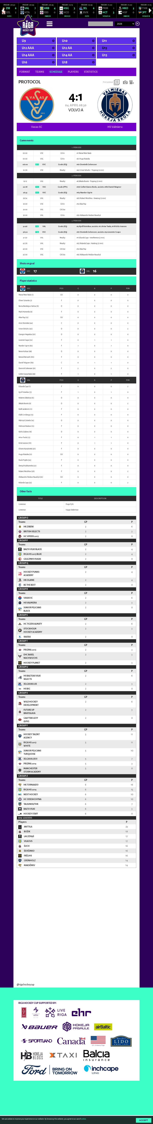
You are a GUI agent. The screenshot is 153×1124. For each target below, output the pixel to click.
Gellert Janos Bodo (88, 187)
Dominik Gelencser (88, 164)
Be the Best (30, 585)
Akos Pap (82, 204)
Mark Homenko (24, 312)
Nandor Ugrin (86, 193)
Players (73, 71)
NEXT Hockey (31, 794)
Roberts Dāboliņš (25, 398)
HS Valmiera (114, 126)
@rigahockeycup (25, 1027)
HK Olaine (29, 580)
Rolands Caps (85, 243)
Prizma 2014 (30, 764)
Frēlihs (28, 856)
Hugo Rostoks (84, 159)
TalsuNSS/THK (31, 804)
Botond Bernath (24, 357)
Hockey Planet (32, 663)
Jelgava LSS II (30, 759)
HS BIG (27, 689)
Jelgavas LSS (30, 684)
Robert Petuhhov (86, 198)
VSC (25, 288)
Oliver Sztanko (24, 300)
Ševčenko (29, 851)
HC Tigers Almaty (33, 624)
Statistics (91, 71)
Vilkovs (28, 841)
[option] (9, 10)
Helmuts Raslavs (25, 426)
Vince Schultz (85, 170)
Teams (39, 71)
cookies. (83, 1119)
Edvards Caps (83, 238)
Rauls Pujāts (23, 460)
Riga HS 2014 (30, 789)
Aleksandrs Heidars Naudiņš (90, 215)
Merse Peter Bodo (85, 153)
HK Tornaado (31, 785)
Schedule (56, 71)
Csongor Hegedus (25, 334)
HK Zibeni (29, 527)
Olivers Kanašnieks (25, 449)
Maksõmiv (29, 865)
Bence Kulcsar (24, 351)
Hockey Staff (31, 814)
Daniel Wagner (114, 187)
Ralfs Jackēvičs (24, 409)
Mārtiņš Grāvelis (25, 420)
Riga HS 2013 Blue (33, 554)
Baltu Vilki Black (33, 549)
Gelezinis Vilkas (32, 559)
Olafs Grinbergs (24, 415)
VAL (25, 380)
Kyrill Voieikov (85, 226)
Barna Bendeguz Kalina (27, 306)
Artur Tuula (106, 226)
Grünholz (30, 860)
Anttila (28, 827)
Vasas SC (36, 126)
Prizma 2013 (30, 650)
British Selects (32, 531)
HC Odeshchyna (32, 799)
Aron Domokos (24, 323)
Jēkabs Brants (84, 181)
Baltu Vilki (29, 809)
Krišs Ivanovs (121, 226)
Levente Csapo (114, 232)
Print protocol (108, 82)
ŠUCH (27, 846)
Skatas (27, 637)
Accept (143, 1120)
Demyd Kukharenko (26, 466)
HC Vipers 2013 (31, 536)
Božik (27, 831)
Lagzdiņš (29, 836)
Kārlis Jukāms (24, 432)
